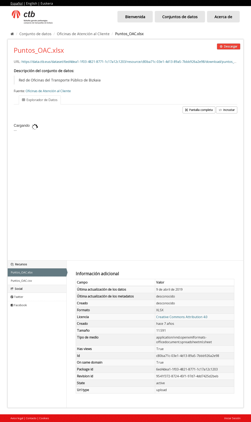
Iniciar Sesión (232, 418)
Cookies (44, 418)
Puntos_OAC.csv (21, 281)
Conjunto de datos (35, 33)
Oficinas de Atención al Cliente (83, 33)
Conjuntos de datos (180, 16)
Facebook (19, 305)
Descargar (228, 46)
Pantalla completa (199, 110)
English (31, 3)
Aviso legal (16, 418)
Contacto (31, 418)
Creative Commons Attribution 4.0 (181, 317)
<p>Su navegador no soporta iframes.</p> (125, 187)
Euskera (47, 3)
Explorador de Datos (40, 100)
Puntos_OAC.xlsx (129, 33)
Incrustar (227, 110)
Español (16, 3)
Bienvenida (135, 16)
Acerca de (223, 16)
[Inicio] (12, 33)
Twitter (17, 297)
